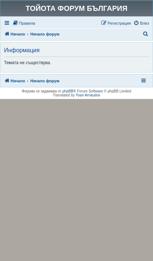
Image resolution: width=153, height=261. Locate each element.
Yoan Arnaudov (88, 95)
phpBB (68, 91)
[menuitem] (23, 23)
